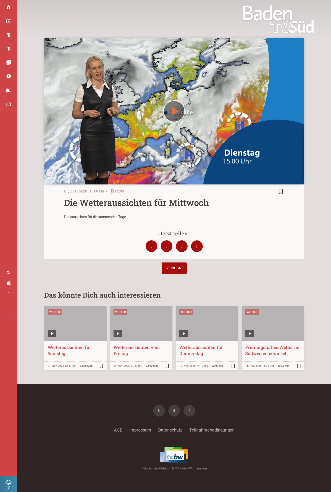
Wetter (54, 312)
